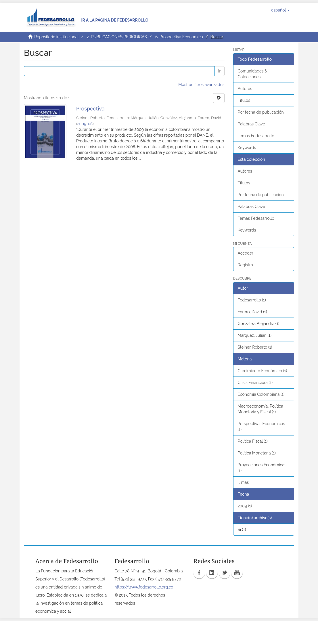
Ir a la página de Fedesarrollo (114, 20)
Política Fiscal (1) (253, 441)
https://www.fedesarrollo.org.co (143, 587)
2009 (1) (245, 506)
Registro (245, 265)
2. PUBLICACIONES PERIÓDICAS (117, 37)
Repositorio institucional (56, 37)
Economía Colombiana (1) (261, 394)
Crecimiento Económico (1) (262, 370)
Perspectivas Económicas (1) (261, 426)
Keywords (247, 147)
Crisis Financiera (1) (255, 382)
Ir (219, 71)
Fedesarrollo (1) (252, 300)
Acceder (246, 253)
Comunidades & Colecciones (252, 74)
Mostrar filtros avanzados (201, 84)
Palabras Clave (251, 124)
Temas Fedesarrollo (256, 135)
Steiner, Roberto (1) (255, 347)
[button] (280, 10)
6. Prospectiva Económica (179, 37)
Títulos (244, 100)
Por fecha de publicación (261, 112)
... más (243, 482)
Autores (245, 88)
